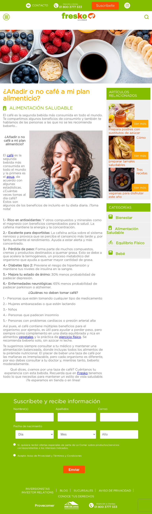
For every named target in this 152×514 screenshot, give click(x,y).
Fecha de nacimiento (27, 426)
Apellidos (62, 408)
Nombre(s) (20, 408)
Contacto (36, 5)
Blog (64, 490)
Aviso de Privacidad (38, 455)
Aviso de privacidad (115, 490)
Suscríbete (105, 5)
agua (10, 176)
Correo (102, 408)
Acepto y (47, 455)
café (10, 155)
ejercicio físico (70, 337)
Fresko (82, 373)
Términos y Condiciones (67, 455)
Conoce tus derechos (76, 496)
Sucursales (83, 490)
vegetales (26, 337)
